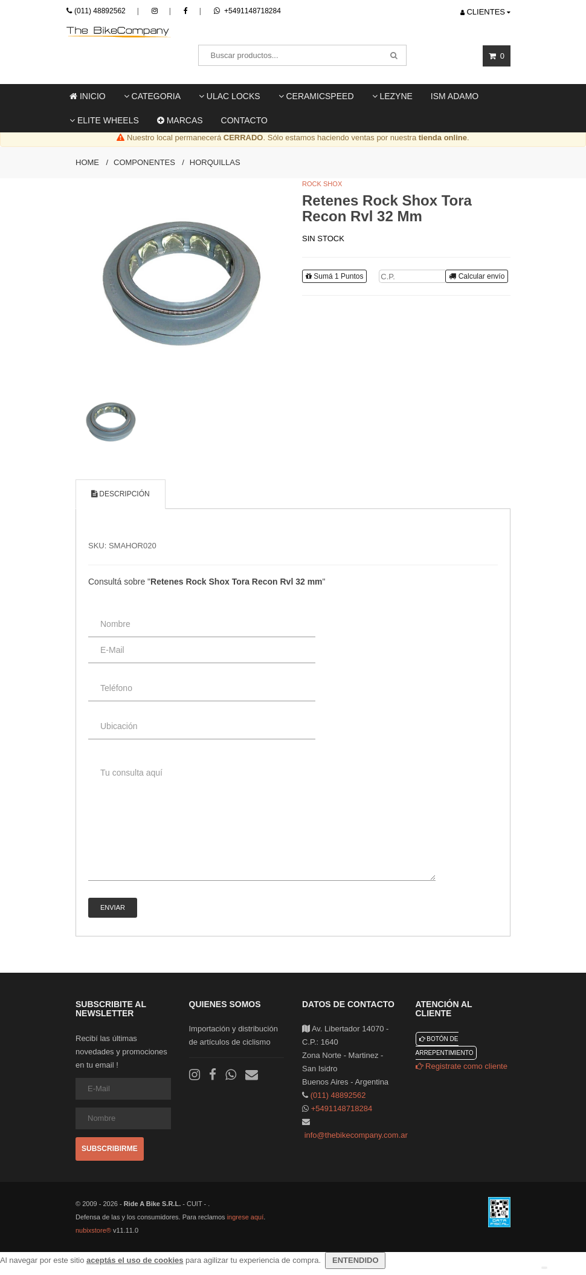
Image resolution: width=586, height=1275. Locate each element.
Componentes (144, 162)
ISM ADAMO (454, 96)
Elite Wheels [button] (104, 120)
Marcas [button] (180, 120)
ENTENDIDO (355, 1260)
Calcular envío (476, 276)
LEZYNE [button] (392, 96)
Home (87, 162)
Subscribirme (110, 1148)
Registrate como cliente (461, 1066)
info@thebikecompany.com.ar (356, 1135)
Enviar (112, 907)
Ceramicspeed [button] (316, 96)
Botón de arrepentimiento (445, 1046)
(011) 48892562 (100, 11)
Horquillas (215, 162)
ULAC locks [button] (229, 96)
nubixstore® (93, 1230)
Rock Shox (322, 183)
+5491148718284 (247, 11)
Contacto (244, 120)
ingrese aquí (245, 1217)
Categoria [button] (152, 96)
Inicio (87, 96)
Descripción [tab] (120, 494)
